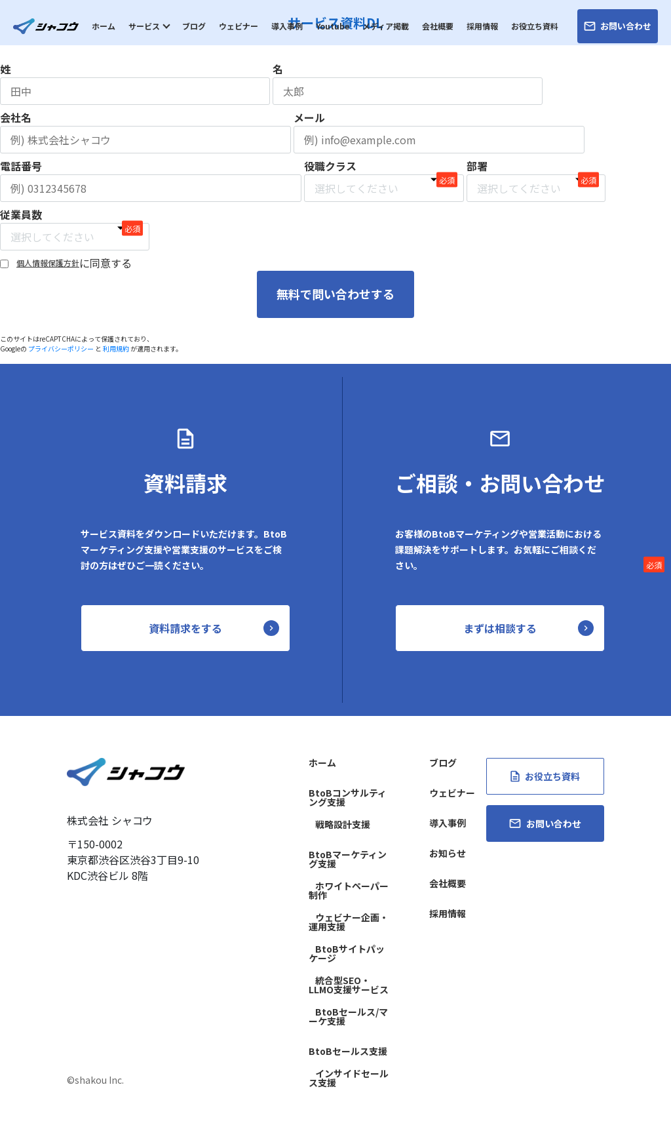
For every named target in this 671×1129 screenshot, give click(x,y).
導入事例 (287, 25)
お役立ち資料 (534, 25)
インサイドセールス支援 (349, 1078)
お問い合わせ (617, 26)
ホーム (103, 25)
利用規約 (116, 348)
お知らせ (447, 853)
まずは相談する (500, 628)
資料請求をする (185, 628)
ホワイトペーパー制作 (349, 890)
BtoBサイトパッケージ (347, 953)
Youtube (332, 25)
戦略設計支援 (342, 824)
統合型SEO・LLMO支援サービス (349, 985)
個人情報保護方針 (47, 262)
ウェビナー (238, 25)
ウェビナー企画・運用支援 (349, 922)
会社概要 (437, 25)
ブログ (194, 25)
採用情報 (482, 25)
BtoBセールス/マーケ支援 (348, 1016)
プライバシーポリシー (61, 348)
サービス (144, 25)
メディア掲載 (385, 25)
